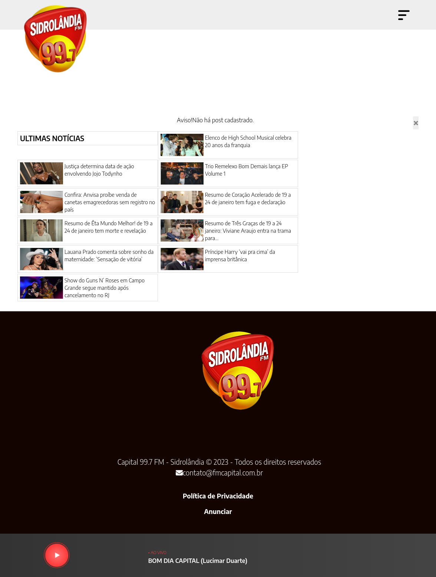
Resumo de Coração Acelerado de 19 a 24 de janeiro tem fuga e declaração (248, 198)
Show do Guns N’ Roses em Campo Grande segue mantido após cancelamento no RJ (105, 287)
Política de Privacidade (218, 496)
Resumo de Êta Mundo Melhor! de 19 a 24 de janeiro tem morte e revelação (108, 227)
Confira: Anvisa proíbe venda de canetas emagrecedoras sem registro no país (110, 202)
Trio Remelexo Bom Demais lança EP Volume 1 (246, 170)
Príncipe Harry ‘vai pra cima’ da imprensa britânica (240, 255)
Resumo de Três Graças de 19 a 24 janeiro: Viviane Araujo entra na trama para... (248, 230)
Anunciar (218, 511)
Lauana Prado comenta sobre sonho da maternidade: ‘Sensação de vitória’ (109, 255)
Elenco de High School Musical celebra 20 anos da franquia (248, 141)
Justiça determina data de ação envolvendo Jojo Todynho (99, 170)
